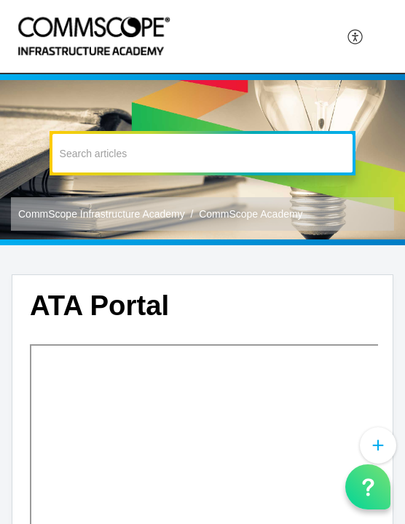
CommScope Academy (250, 214)
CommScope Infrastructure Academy (101, 214)
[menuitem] (355, 36)
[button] (355, 36)
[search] (202, 153)
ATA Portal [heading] (99, 305)
